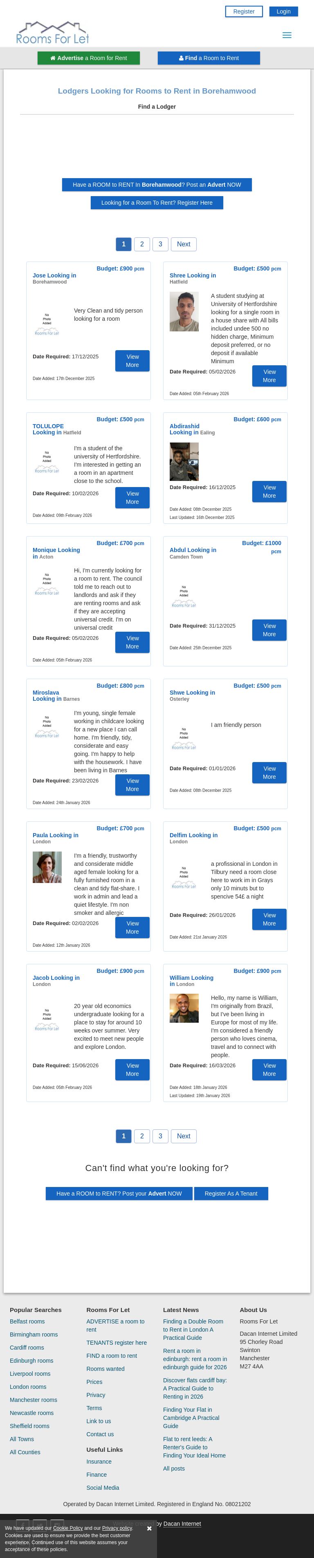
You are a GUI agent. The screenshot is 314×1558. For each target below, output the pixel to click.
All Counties (25, 1452)
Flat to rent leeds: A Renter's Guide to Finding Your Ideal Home (194, 1447)
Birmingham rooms (34, 1334)
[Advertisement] (157, 149)
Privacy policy (117, 1528)
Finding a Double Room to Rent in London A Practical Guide (193, 1329)
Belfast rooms (27, 1321)
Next (184, 244)
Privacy (96, 1395)
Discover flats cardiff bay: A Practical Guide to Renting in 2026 (195, 1388)
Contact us (100, 1434)
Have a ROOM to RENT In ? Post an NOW (157, 184)
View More (132, 360)
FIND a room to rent (112, 1355)
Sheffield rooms (29, 1426)
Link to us (99, 1421)
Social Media (103, 1487)
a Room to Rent (209, 58)
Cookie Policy (68, 1528)
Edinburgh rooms (32, 1360)
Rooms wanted (106, 1369)
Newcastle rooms (32, 1413)
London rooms (28, 1387)
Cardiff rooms (27, 1347)
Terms (94, 1408)
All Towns (22, 1439)
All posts (174, 1468)
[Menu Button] (287, 35)
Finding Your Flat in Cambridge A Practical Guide (191, 1417)
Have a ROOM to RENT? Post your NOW (119, 1193)
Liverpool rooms (30, 1373)
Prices (95, 1382)
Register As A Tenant (231, 1193)
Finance (97, 1474)
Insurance (99, 1461)
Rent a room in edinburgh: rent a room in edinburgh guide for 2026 (195, 1359)
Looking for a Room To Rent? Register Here (157, 202)
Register (244, 11)
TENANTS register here (117, 1342)
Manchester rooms (33, 1400)
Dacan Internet (182, 1523)
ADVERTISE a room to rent (116, 1325)
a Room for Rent (88, 58)
